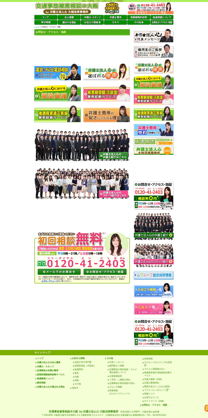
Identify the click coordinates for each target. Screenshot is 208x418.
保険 (77, 380)
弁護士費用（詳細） (153, 379)
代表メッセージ (116, 362)
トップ (36, 27)
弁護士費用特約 (151, 383)
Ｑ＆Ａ (75, 388)
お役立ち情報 (78, 358)
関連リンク (149, 394)
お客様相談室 (115, 376)
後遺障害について (45, 378)
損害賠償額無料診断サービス (51, 374)
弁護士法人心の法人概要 (48, 362)
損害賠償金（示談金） (85, 366)
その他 (78, 384)
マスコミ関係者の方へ (154, 369)
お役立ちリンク (151, 397)
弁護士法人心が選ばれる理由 (51, 387)
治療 (77, 377)
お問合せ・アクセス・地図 (154, 405)
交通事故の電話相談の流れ (122, 383)
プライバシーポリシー (156, 390)
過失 (77, 373)
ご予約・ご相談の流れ (120, 379)
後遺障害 (79, 369)
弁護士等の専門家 (83, 362)
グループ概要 (115, 387)
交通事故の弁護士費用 (47, 370)
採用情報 (148, 359)
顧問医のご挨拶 (116, 366)
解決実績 (41, 383)
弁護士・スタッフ (45, 366)
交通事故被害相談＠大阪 (104, 413)
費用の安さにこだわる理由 (157, 386)
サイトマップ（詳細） (154, 401)
